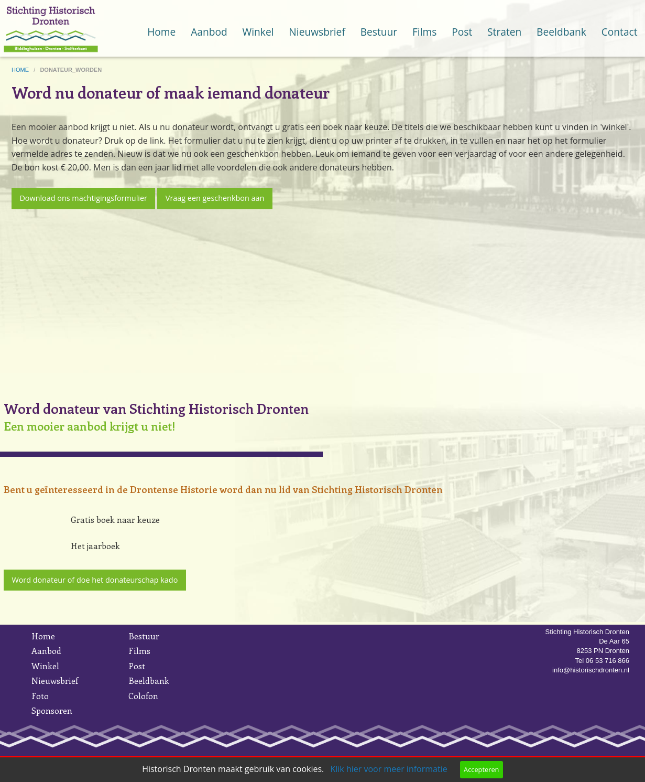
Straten (504, 32)
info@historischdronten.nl (590, 670)
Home (161, 32)
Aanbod (209, 32)
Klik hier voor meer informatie (388, 769)
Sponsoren (51, 710)
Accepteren (481, 769)
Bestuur (379, 32)
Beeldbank (561, 32)
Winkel (258, 32)
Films (424, 32)
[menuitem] (161, 21)
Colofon (143, 695)
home (21, 70)
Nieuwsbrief (317, 32)
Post (462, 32)
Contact (620, 32)
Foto (40, 695)
